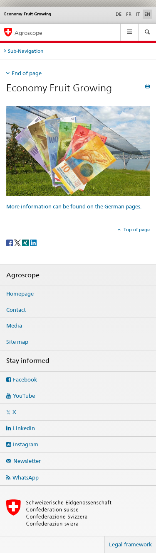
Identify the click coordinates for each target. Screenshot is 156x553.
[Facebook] (10, 242)
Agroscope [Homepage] (28, 32)
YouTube (24, 395)
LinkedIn (24, 428)
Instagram (25, 444)
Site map (17, 341)
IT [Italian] (138, 14)
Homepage (20, 293)
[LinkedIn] (33, 242)
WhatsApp (25, 477)
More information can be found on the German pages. (73, 206)
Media (14, 325)
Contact (16, 309)
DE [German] (118, 14)
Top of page (136, 229)
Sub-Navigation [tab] (25, 51)
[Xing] (26, 242)
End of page (27, 73)
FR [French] (128, 14)
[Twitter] (18, 242)
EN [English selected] (147, 14)
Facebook (25, 379)
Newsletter (27, 461)
